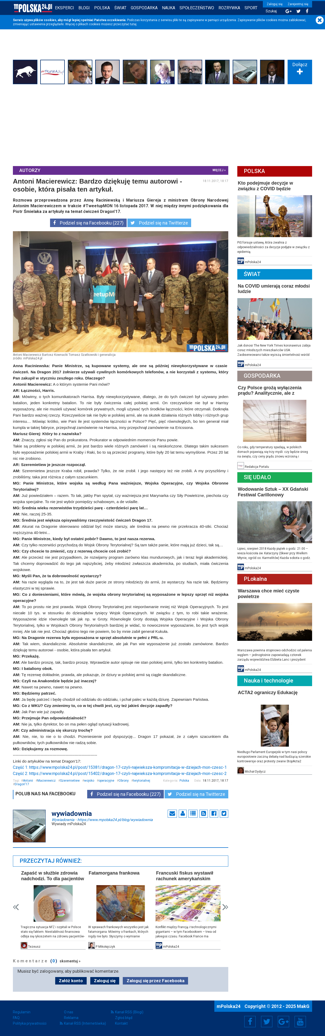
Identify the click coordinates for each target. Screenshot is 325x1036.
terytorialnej (141, 780)
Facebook (250, 1021)
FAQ (16, 1018)
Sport (251, 7)
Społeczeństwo (197, 7)
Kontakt (121, 1023)
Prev (16, 907)
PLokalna (255, 579)
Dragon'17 (22, 784)
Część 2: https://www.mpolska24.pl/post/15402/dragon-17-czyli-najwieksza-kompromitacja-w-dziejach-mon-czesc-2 (120, 773)
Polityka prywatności (29, 1023)
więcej (218, 170)
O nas (68, 1012)
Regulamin (21, 1012)
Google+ (284, 1021)
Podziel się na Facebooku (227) (88, 223)
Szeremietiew (70, 780)
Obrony (124, 780)
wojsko (89, 780)
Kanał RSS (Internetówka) (85, 1023)
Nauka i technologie (268, 680)
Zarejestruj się (298, 4)
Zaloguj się (274, 4)
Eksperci (64, 7)
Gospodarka (144, 7)
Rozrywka (229, 7)
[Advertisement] (162, 124)
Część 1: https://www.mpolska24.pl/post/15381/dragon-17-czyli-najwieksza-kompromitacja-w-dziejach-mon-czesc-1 (120, 767)
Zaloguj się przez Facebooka (155, 980)
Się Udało (257, 477)
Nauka (168, 7)
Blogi (84, 7)
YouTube (300, 1021)
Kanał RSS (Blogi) (129, 1012)
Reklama (71, 1018)
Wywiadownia (102, 819)
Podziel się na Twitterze (159, 223)
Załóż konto (71, 980)
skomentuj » (70, 961)
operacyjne (106, 780)
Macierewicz (46, 780)
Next (225, 907)
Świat (120, 7)
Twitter (266, 1021)
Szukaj (271, 11)
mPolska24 (229, 1006)
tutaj (133, 24)
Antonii (28, 780)
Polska (102, 7)
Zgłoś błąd (123, 1018)
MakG (303, 1006)
